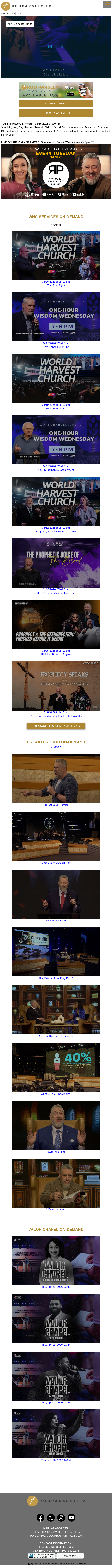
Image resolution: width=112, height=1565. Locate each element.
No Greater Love (56, 920)
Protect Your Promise (56, 805)
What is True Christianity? (56, 1094)
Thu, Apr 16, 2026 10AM (56, 1344)
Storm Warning (56, 1151)
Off (13, 13)
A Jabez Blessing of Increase (56, 1036)
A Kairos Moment (56, 1209)
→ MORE (55, 747)
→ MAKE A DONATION (56, 103)
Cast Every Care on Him (56, 862)
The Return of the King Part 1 (56, 978)
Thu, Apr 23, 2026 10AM (56, 1287)
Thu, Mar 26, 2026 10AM (56, 1460)
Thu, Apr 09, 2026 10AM (56, 1402)
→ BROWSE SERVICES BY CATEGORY (56, 726)
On (19, 13)
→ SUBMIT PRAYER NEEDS (56, 113)
